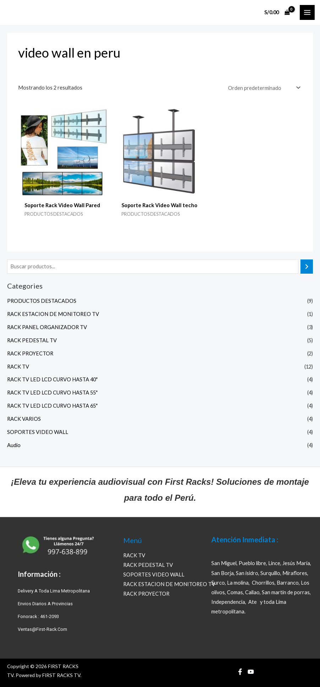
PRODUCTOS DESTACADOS (41, 301)
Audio (14, 445)
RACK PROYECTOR (30, 353)
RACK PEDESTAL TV (32, 340)
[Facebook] (240, 672)
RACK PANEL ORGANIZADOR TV (47, 327)
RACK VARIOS (24, 419)
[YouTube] (251, 672)
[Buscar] (306, 266)
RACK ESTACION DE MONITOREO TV (53, 314)
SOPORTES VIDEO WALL (37, 432)
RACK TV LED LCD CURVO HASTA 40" (52, 379)
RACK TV (18, 367)
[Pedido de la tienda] (263, 87)
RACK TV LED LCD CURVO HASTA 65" (52, 406)
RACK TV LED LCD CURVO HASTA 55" (52, 393)
